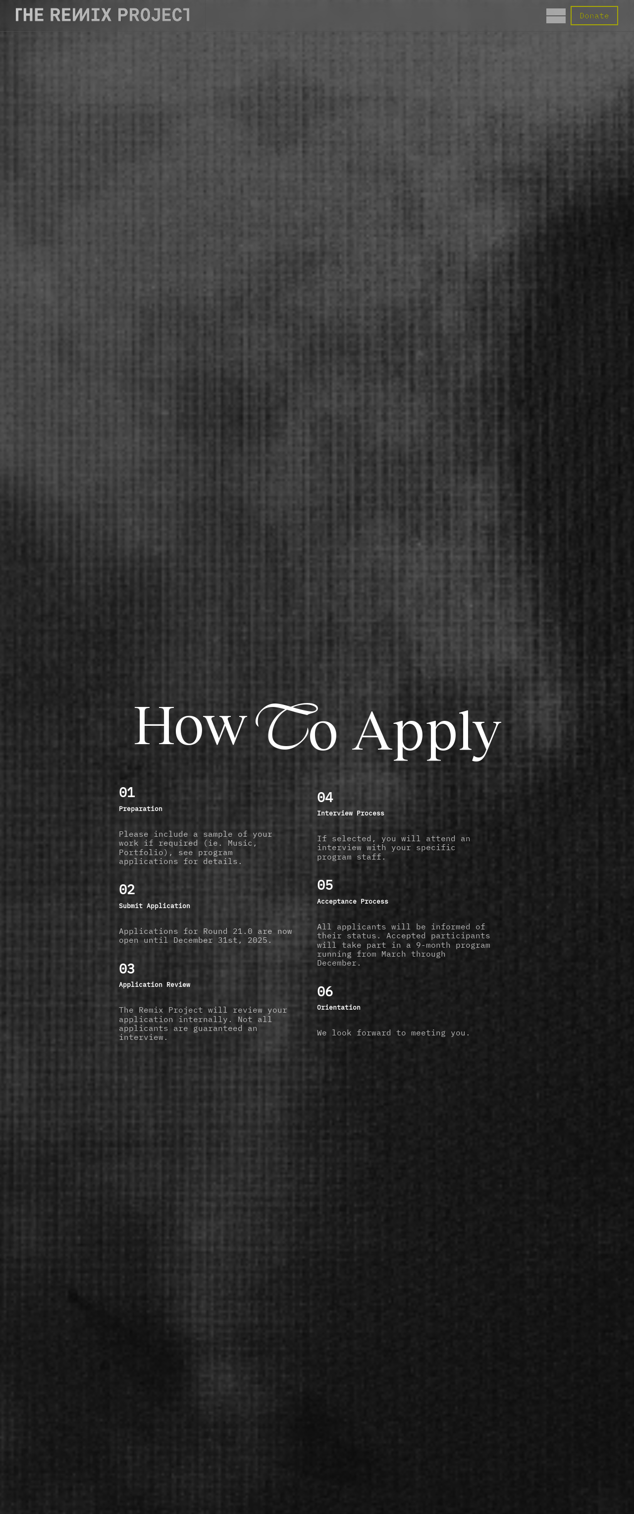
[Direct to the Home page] (102, 18)
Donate (594, 15)
